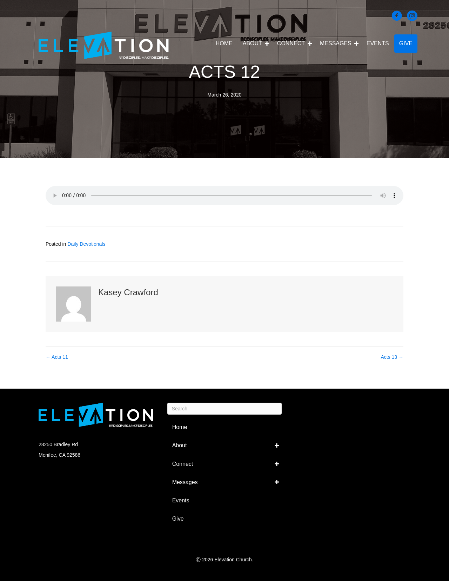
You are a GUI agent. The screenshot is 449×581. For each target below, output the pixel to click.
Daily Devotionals (86, 244)
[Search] (224, 409)
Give (406, 43)
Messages (335, 43)
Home (224, 43)
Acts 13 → (392, 357)
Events (378, 43)
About (252, 43)
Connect (291, 43)
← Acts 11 (57, 357)
